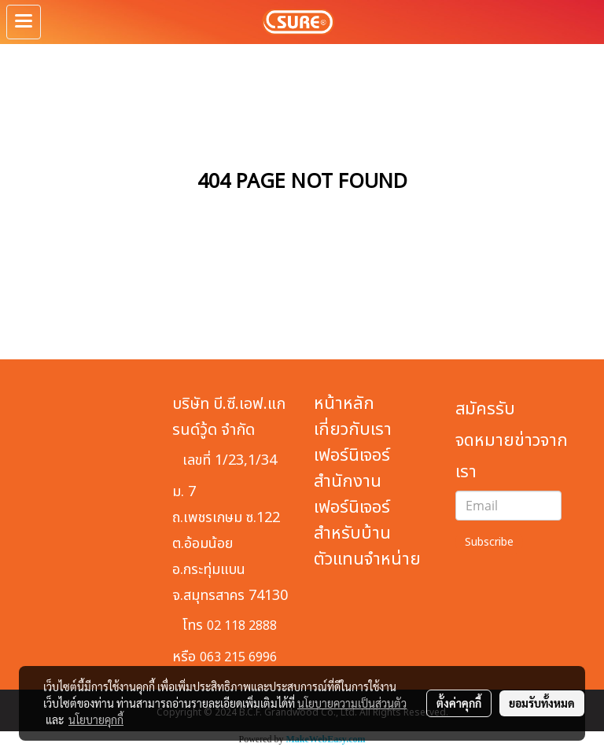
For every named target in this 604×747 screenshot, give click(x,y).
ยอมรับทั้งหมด (542, 703)
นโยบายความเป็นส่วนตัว (352, 703)
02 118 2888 (242, 625)
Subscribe (489, 542)
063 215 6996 (238, 657)
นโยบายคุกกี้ (95, 719)
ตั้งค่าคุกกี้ (458, 703)
